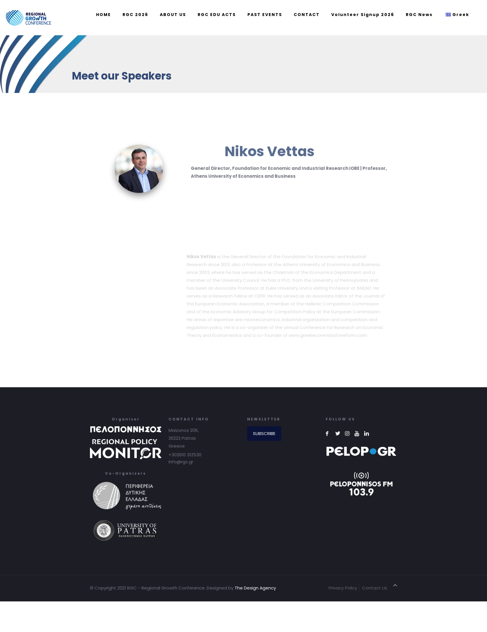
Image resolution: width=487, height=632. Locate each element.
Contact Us (374, 588)
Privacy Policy (343, 588)
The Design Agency (255, 588)
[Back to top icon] (395, 585)
